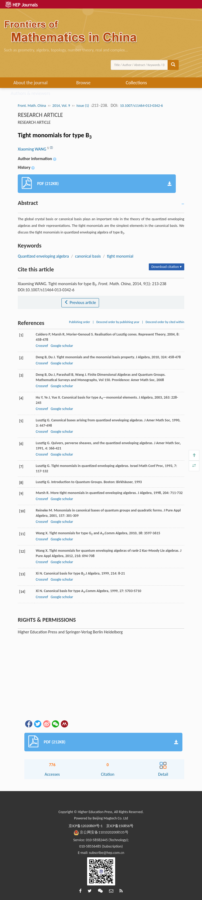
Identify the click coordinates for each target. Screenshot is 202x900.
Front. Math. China (32, 105)
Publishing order (79, 322)
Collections (136, 83)
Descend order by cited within (165, 322)
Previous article (80, 302)
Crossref (42, 345)
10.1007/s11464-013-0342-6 (141, 105)
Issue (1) (83, 105)
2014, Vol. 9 (61, 105)
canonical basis (88, 256)
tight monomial (120, 256)
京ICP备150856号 (119, 826)
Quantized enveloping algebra (43, 256)
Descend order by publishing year (117, 322)
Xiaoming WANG (32, 149)
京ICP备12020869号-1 (85, 826)
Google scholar (62, 345)
